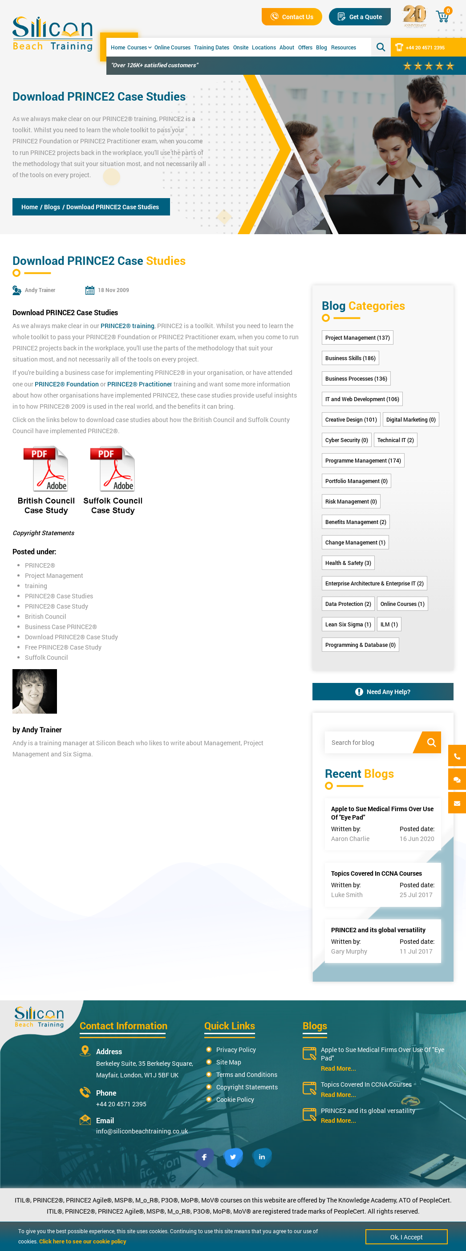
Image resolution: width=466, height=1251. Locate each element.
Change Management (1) (355, 542)
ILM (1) (389, 624)
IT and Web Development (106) (362, 398)
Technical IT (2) (395, 439)
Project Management (54, 575)
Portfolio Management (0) (356, 480)
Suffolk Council (46, 657)
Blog (321, 47)
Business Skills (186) (350, 357)
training (36, 585)
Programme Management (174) (363, 460)
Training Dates (211, 47)
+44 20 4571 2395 (420, 47)
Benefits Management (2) (355, 521)
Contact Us (292, 16)
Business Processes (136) (356, 378)
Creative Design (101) (351, 419)
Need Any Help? (382, 691)
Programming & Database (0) (360, 644)
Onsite (240, 47)
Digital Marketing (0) (411, 419)
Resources (343, 47)
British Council (45, 616)
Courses (139, 47)
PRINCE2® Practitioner (139, 384)
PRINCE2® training (129, 118)
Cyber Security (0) (346, 439)
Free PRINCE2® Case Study (63, 647)
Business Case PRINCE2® (61, 626)
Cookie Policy (235, 1099)
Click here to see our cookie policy (82, 1241)
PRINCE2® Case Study (56, 606)
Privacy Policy (236, 1049)
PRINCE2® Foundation (67, 384)
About (287, 47)
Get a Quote (360, 16)
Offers (305, 47)
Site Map (228, 1062)
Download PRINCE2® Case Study (71, 637)
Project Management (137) (357, 337)
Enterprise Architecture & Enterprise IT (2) (374, 583)
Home (118, 47)
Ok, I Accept (406, 1237)
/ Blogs (50, 207)
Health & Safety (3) (348, 562)
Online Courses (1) (403, 603)
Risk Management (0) (351, 501)
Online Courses (172, 47)
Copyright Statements (247, 1087)
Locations (264, 47)
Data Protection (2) (348, 603)
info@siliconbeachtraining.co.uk (142, 1131)
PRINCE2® (40, 565)
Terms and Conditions (246, 1074)
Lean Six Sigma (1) (348, 624)
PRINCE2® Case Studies (59, 596)
